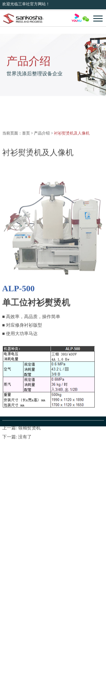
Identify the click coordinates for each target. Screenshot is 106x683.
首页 (26, 170)
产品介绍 (42, 170)
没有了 (25, 474)
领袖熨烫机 (29, 465)
